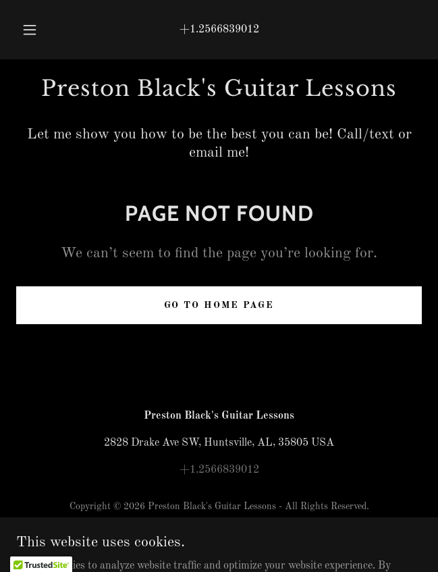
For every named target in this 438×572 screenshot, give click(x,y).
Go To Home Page (219, 305)
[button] (34, 29)
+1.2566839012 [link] (219, 29)
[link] (219, 88)
